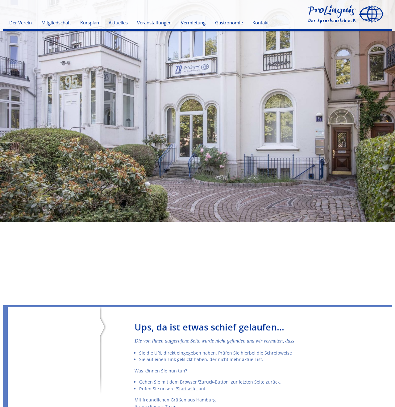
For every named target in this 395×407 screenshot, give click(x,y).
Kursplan (89, 22)
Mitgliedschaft (56, 22)
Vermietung (193, 22)
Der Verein (20, 22)
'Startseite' (187, 389)
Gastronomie (229, 22)
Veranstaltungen (154, 22)
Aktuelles (118, 22)
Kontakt (260, 22)
